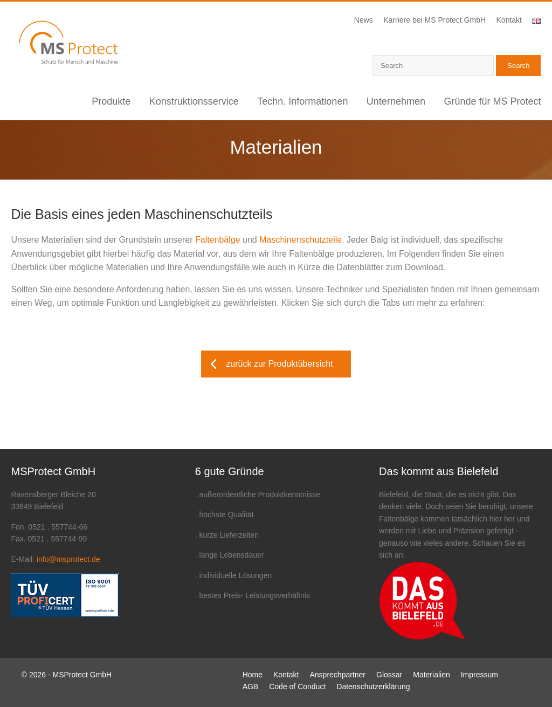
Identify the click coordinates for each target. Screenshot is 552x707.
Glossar (389, 674)
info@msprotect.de (68, 559)
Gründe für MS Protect (492, 101)
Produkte (111, 101)
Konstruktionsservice (194, 101)
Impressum (479, 674)
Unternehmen (396, 101)
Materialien (431, 674)
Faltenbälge (217, 239)
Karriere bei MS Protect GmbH (434, 20)
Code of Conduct (297, 686)
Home (253, 674)
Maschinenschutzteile (300, 239)
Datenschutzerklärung (373, 686)
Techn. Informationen (302, 101)
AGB (251, 686)
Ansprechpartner (337, 674)
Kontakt (509, 20)
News (363, 20)
